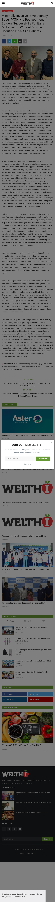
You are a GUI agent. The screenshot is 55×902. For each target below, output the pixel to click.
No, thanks (27, 464)
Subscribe (43, 459)
